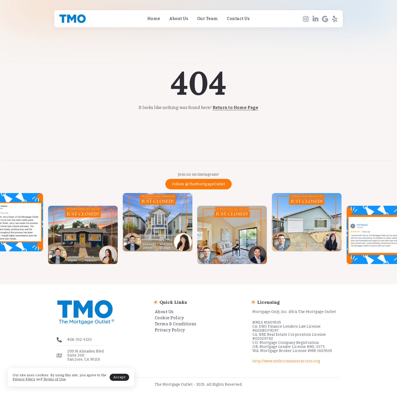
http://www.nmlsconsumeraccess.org (286, 361)
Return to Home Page (236, 107)
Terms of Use (54, 379)
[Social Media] (306, 19)
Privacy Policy (24, 379)
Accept (119, 377)
